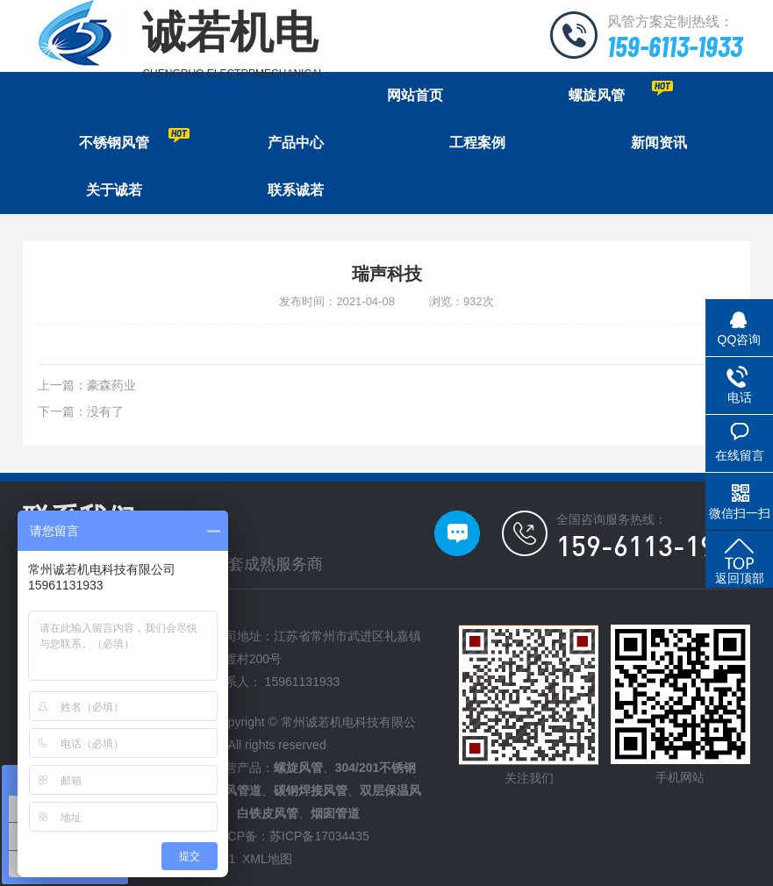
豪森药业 (111, 385)
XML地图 (267, 859)
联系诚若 (296, 189)
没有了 (105, 411)
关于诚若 (114, 189)
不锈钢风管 (134, 139)
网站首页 (415, 95)
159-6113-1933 (674, 45)
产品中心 (296, 142)
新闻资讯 (659, 142)
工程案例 (477, 142)
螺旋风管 (621, 92)
